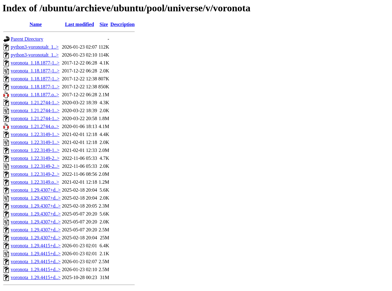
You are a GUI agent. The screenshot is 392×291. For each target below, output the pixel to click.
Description (123, 24)
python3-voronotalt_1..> (35, 47)
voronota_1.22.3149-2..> (35, 158)
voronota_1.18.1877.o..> (35, 94)
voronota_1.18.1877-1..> (35, 62)
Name (35, 24)
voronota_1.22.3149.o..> (35, 182)
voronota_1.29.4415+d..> (36, 245)
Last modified (79, 24)
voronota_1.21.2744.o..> (35, 126)
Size (104, 24)
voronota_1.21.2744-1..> (35, 102)
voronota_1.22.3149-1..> (35, 134)
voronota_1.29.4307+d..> (36, 190)
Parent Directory (27, 39)
